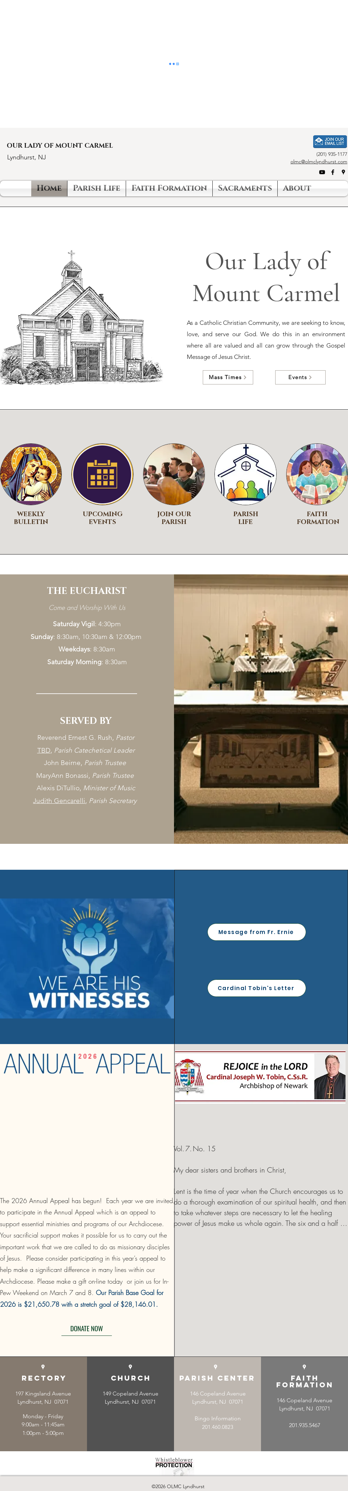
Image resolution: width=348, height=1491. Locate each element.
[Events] (300, 377)
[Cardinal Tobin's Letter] (256, 988)
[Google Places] (343, 172)
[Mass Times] (228, 377)
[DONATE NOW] (86, 1328)
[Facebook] (332, 172)
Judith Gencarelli (59, 801)
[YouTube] (322, 172)
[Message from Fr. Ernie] (256, 932)
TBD (43, 750)
